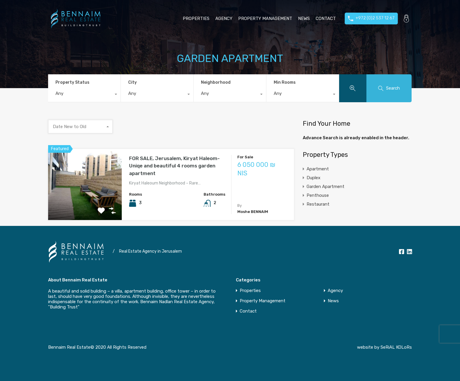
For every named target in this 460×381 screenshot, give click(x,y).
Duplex (313, 177)
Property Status (72, 82)
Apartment (318, 169)
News (304, 18)
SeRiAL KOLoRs (396, 347)
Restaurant (318, 204)
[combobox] (84, 95)
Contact (326, 18)
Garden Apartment (325, 186)
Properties (196, 18)
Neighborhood (216, 82)
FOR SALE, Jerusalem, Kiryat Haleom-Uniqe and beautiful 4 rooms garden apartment (174, 165)
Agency (223, 18)
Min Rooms (285, 82)
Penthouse (318, 195)
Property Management (265, 18)
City (132, 82)
